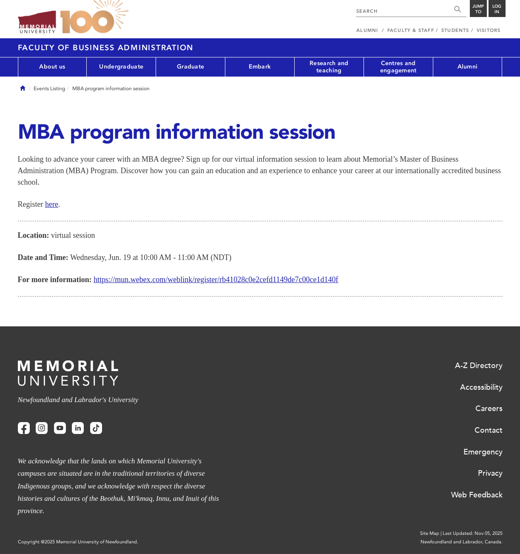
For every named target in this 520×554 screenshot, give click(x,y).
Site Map (429, 533)
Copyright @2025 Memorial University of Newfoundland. (78, 542)
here (51, 204)
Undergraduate (121, 66)
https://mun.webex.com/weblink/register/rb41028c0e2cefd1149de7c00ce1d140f (216, 279)
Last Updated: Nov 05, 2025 (473, 533)
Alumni (467, 66)
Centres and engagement (398, 67)
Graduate (190, 66)
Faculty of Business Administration (106, 47)
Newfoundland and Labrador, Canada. (462, 542)
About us (52, 66)
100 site (94, 17)
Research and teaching (329, 67)
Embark (260, 66)
